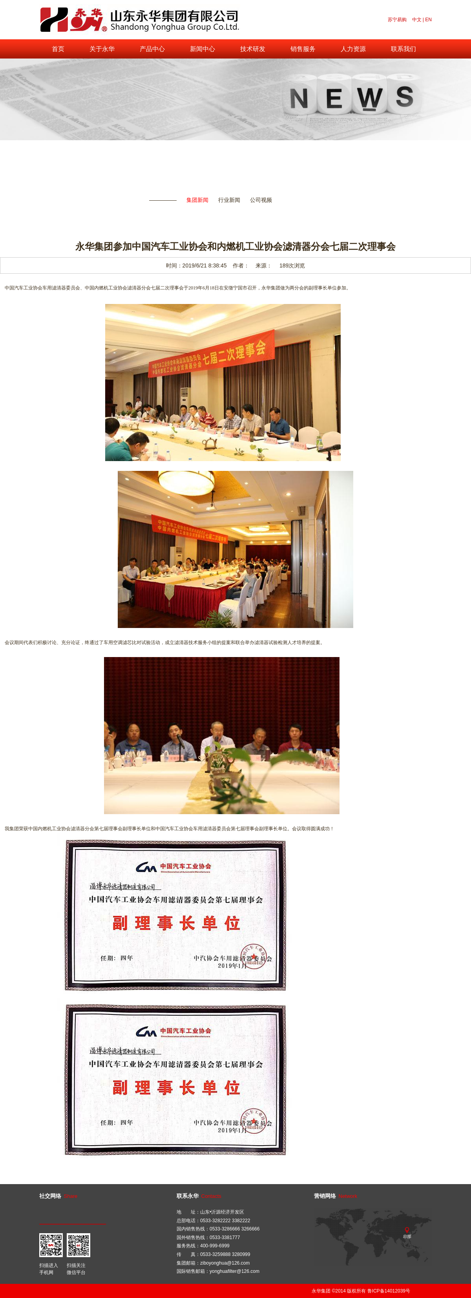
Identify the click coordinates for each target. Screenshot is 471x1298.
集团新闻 (197, 200)
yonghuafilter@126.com (234, 1271)
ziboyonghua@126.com (225, 1263)
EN (428, 19)
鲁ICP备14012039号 (388, 1291)
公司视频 (261, 200)
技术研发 (252, 49)
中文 (417, 19)
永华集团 (321, 1291)
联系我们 (403, 49)
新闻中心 (202, 49)
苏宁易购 (397, 19)
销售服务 (303, 49)
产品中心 (152, 49)
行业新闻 (229, 200)
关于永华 (102, 49)
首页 (58, 49)
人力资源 (353, 49)
